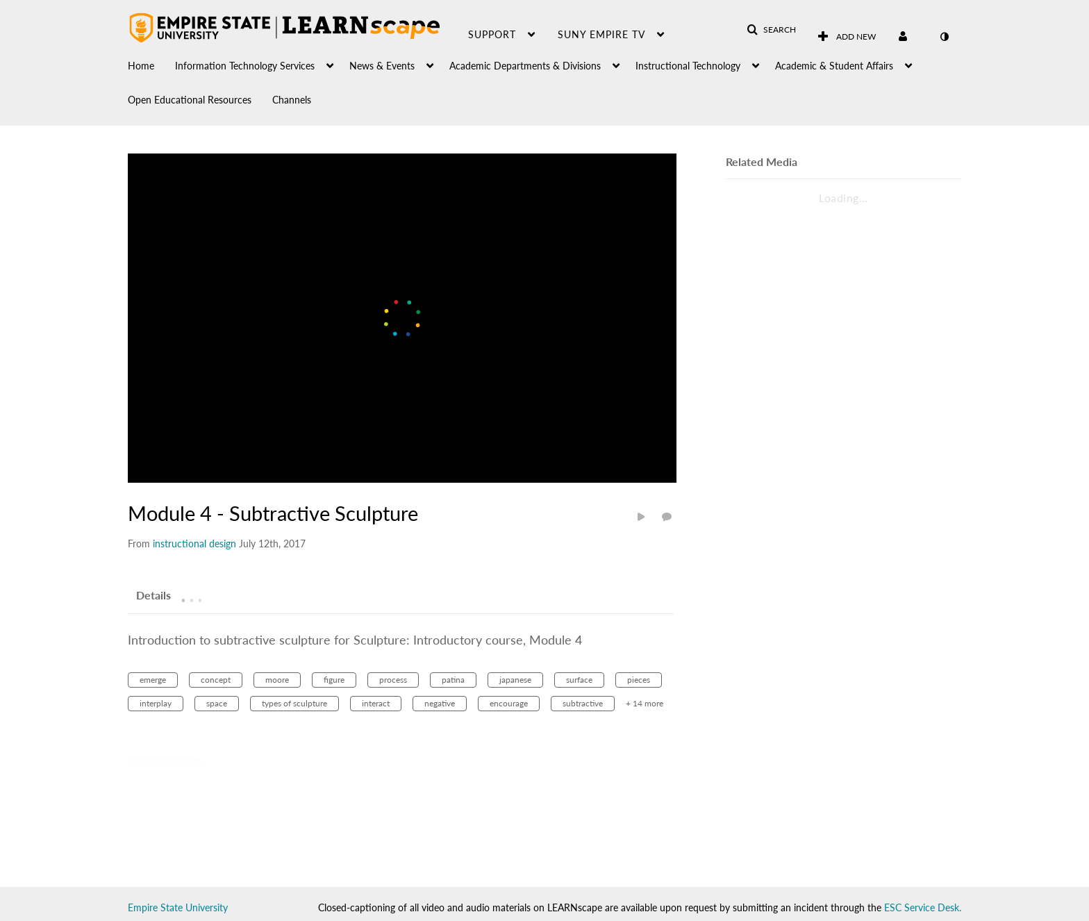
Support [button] (492, 34)
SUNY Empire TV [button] (601, 34)
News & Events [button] (382, 66)
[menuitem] (151, 62)
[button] (771, 29)
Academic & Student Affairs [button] (834, 66)
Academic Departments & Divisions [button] (525, 66)
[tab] (153, 594)
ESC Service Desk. (922, 907)
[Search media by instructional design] (194, 543)
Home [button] (141, 66)
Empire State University (178, 907)
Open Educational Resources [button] (189, 100)
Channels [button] (291, 100)
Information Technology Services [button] (245, 66)
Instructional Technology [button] (687, 66)
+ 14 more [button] (644, 703)
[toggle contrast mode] (943, 36)
